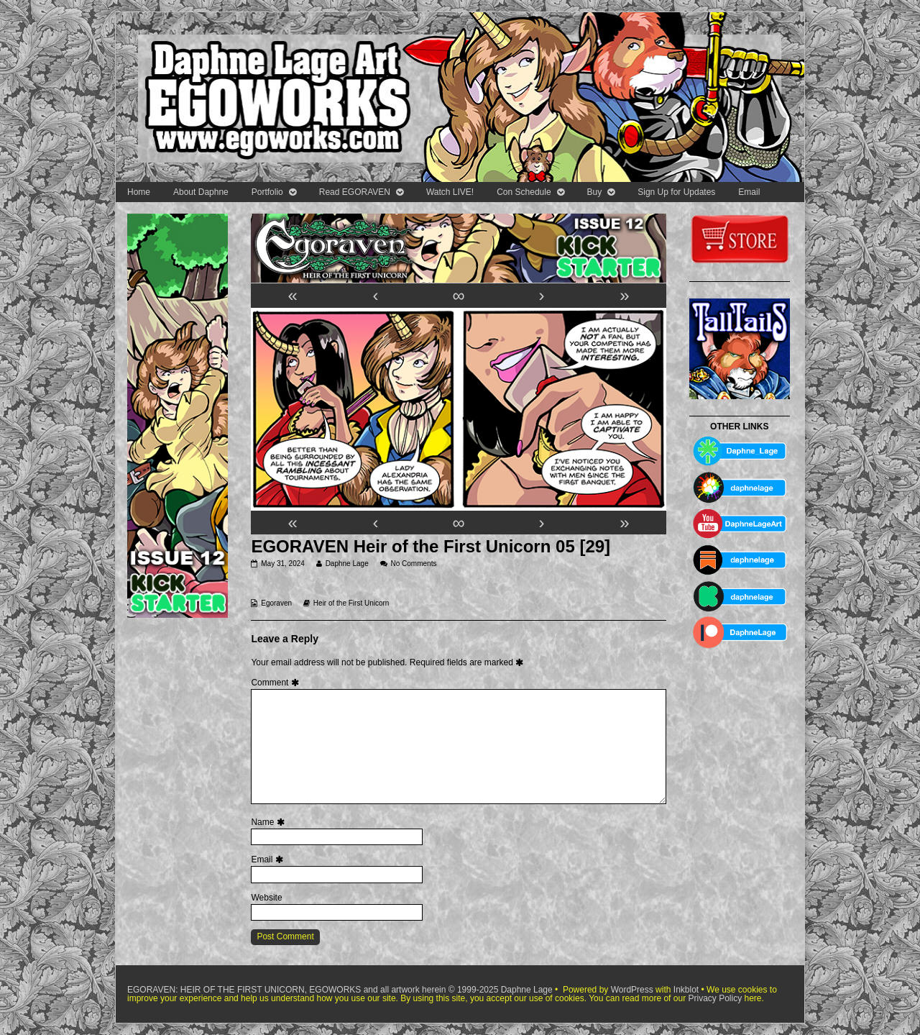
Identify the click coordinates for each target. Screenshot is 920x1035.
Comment (276, 683)
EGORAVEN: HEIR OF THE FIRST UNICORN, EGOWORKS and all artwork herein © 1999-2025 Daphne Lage (341, 990)
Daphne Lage (347, 563)
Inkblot (686, 990)
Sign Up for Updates (676, 192)
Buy (594, 192)
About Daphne (201, 192)
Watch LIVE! (450, 192)
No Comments (414, 563)
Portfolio (267, 192)
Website (266, 898)
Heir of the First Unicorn (351, 603)
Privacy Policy (715, 998)
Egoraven (276, 603)
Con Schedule (524, 192)
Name (269, 822)
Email (749, 192)
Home (138, 192)
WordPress (632, 990)
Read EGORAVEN (354, 192)
